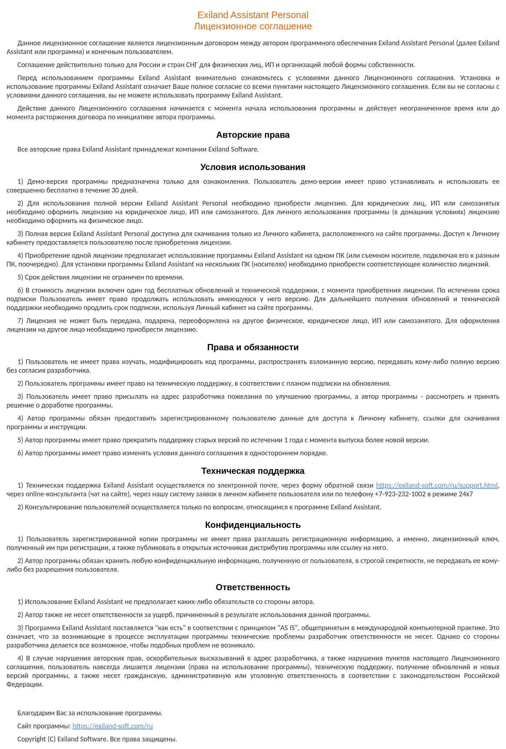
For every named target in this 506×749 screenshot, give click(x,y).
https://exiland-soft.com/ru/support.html (437, 485)
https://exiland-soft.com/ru (112, 725)
